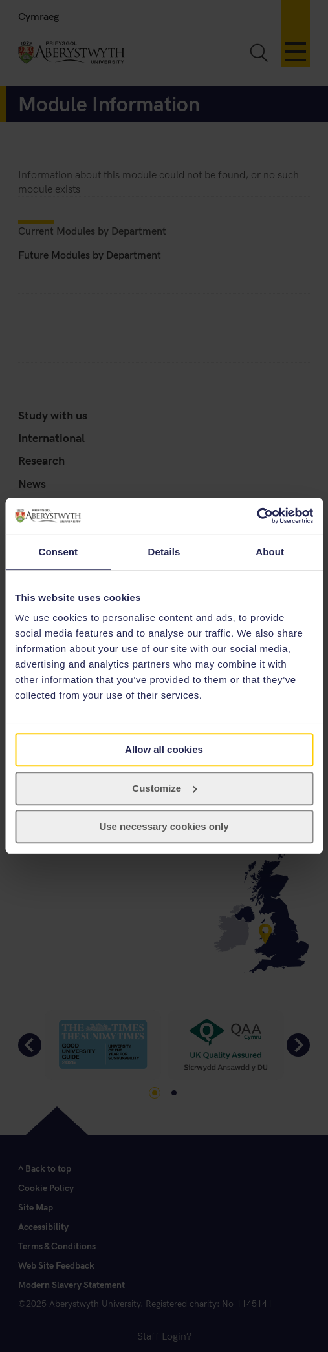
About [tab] (270, 551)
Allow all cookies (164, 749)
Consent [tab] (58, 551)
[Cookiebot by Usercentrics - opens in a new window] (256, 515)
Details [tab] (164, 551)
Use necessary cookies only (163, 826)
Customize (164, 788)
